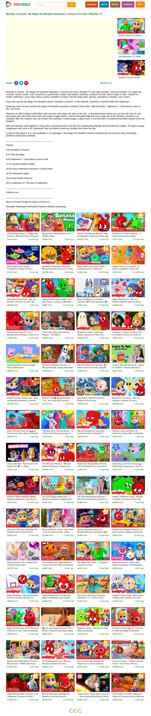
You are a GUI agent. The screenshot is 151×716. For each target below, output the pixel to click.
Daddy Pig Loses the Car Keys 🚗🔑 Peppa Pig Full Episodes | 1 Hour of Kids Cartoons (127, 466)
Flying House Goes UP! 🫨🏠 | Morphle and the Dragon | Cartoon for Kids (22, 334)
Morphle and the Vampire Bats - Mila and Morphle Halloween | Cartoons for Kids (22, 400)
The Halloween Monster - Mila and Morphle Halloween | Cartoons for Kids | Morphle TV (56, 466)
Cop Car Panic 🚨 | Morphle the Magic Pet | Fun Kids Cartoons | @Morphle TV (90, 663)
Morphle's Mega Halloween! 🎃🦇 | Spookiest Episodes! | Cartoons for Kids (22, 499)
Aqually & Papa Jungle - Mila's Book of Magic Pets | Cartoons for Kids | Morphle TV (127, 597)
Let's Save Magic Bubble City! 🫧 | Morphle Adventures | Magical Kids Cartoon (57, 499)
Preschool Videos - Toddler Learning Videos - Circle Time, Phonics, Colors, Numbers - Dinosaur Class (127, 663)
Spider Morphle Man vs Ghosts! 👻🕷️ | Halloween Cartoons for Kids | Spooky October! (22, 696)
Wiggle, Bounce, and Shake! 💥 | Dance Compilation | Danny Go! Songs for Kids (126, 269)
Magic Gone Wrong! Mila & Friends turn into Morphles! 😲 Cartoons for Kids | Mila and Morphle (92, 466)
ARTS (140, 4)
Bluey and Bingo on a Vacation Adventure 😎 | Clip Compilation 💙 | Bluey (92, 301)
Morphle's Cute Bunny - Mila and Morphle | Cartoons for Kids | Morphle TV (126, 400)
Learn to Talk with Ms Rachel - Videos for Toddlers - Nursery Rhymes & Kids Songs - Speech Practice (128, 367)
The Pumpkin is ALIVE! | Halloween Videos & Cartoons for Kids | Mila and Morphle (128, 696)
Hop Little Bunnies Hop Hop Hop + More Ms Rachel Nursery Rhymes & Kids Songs (92, 499)
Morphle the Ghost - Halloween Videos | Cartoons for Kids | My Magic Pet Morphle (90, 334)
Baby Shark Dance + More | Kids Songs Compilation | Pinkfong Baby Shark (127, 565)
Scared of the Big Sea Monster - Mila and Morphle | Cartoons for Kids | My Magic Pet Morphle (92, 236)
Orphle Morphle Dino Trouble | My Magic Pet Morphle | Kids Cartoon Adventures (56, 597)
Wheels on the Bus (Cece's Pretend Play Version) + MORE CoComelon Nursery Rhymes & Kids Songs (22, 663)
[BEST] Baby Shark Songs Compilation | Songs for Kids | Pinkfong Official (19, 269)
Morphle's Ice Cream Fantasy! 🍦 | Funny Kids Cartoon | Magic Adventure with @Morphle (126, 236)
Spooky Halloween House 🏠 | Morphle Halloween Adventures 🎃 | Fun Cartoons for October (92, 532)
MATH (104, 4)
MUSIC (115, 4)
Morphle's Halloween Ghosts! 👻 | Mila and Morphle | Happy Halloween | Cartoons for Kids (57, 367)
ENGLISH (91, 4)
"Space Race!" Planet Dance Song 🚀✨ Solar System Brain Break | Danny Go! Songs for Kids (93, 696)
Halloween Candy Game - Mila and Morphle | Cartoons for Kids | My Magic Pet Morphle (21, 301)
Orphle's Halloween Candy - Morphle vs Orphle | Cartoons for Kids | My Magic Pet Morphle (127, 499)
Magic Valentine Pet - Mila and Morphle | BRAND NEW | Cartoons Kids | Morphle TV (126, 301)
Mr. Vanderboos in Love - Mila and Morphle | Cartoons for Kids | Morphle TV (56, 663)
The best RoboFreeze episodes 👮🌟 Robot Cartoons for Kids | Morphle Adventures (92, 367)
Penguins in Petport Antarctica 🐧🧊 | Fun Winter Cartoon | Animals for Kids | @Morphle (127, 334)
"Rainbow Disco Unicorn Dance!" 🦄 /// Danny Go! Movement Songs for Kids (57, 433)
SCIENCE (128, 4)
